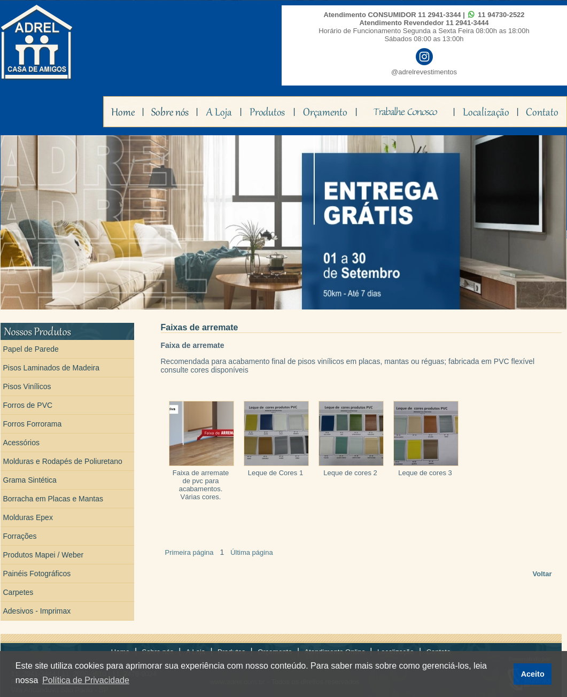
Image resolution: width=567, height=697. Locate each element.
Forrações (20, 536)
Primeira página (189, 552)
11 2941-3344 (439, 15)
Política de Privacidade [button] (85, 680)
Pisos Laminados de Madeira (51, 367)
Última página (251, 552)
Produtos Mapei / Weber (43, 555)
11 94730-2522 (501, 15)
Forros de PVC (28, 405)
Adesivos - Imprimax (37, 611)
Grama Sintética (30, 480)
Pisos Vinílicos (27, 386)
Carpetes (18, 592)
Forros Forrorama (32, 424)
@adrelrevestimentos (424, 72)
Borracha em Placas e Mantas (53, 498)
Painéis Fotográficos (37, 573)
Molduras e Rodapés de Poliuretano (62, 461)
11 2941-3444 (467, 23)
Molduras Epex (28, 517)
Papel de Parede (31, 349)
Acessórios (21, 442)
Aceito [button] (533, 674)
